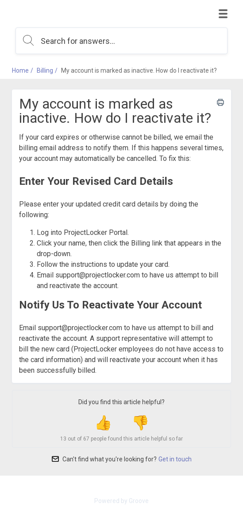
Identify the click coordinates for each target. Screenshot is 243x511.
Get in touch (175, 459)
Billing (45, 70)
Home (20, 70)
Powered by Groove (121, 500)
